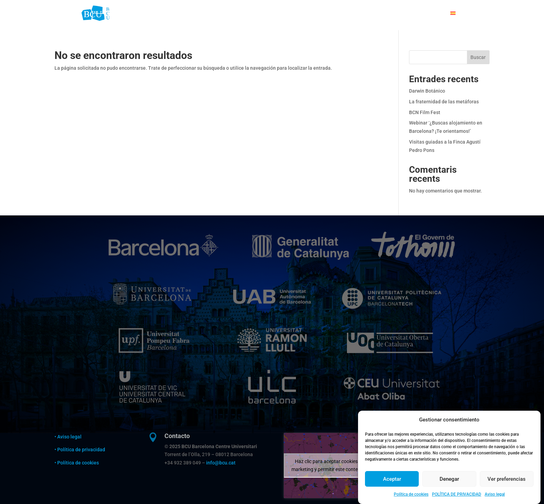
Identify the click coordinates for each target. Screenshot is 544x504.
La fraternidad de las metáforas (444, 101)
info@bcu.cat (221, 462)
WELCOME (246, 13)
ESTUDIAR (325, 13)
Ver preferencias (506, 487)
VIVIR (351, 13)
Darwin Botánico (427, 91)
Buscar (478, 57)
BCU (270, 13)
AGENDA (399, 13)
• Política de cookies (76, 462)
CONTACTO (430, 13)
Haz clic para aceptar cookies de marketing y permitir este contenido (329, 465)
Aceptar (392, 487)
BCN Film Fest (424, 112)
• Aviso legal (68, 436)
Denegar (449, 487)
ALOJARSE (295, 13)
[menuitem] (456, 13)
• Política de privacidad (80, 449)
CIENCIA (373, 13)
